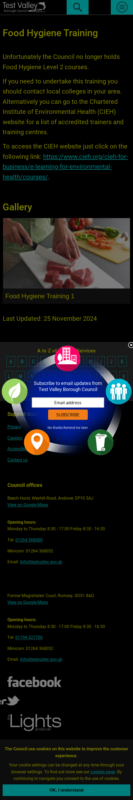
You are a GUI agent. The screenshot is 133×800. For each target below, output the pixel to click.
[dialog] (66, 400)
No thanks (55, 428)
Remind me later (75, 428)
